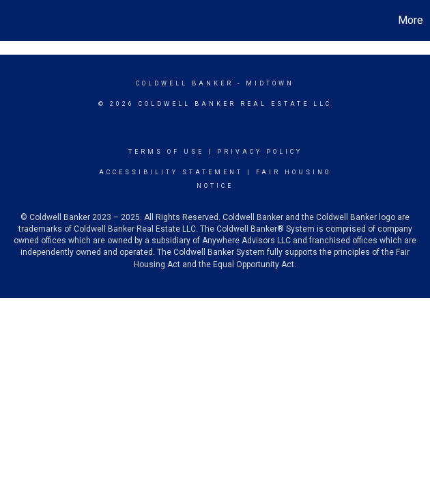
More (410, 20)
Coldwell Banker (184, 83)
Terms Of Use (166, 151)
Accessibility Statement (171, 172)
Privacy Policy (259, 151)
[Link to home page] (17, 20)
